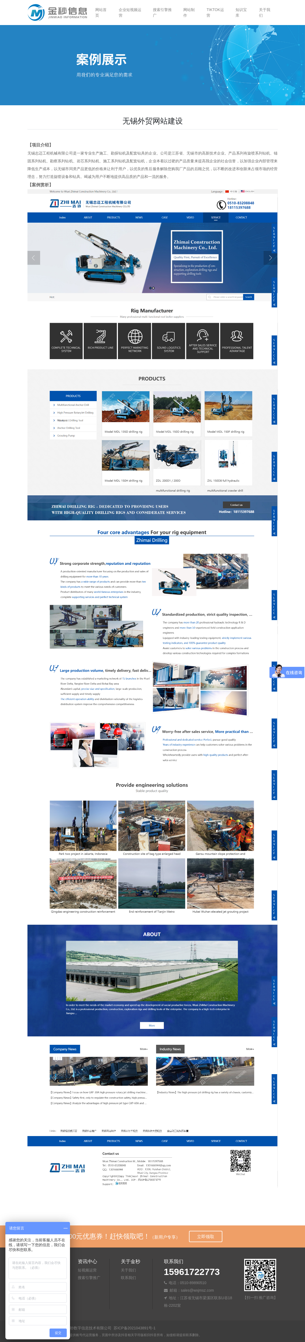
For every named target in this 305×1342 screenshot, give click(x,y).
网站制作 (189, 12)
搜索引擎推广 (162, 12)
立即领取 (205, 1236)
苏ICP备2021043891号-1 (135, 1328)
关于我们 (264, 12)
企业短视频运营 (130, 12)
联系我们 (128, 1278)
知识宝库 (241, 12)
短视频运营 (87, 1270)
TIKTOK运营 (215, 12)
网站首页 (101, 12)
